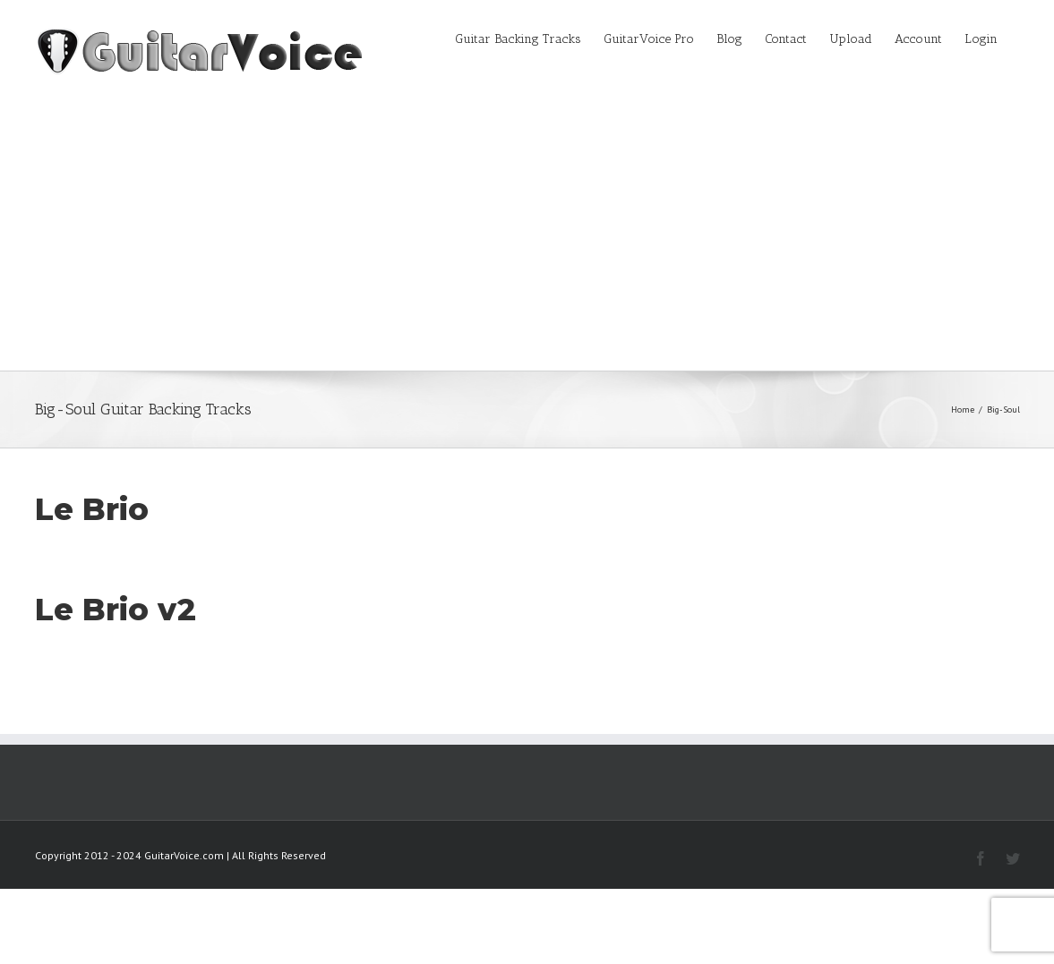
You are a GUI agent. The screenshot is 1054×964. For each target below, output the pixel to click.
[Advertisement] (527, 236)
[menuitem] (529, 37)
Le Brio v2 (115, 609)
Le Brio (92, 509)
